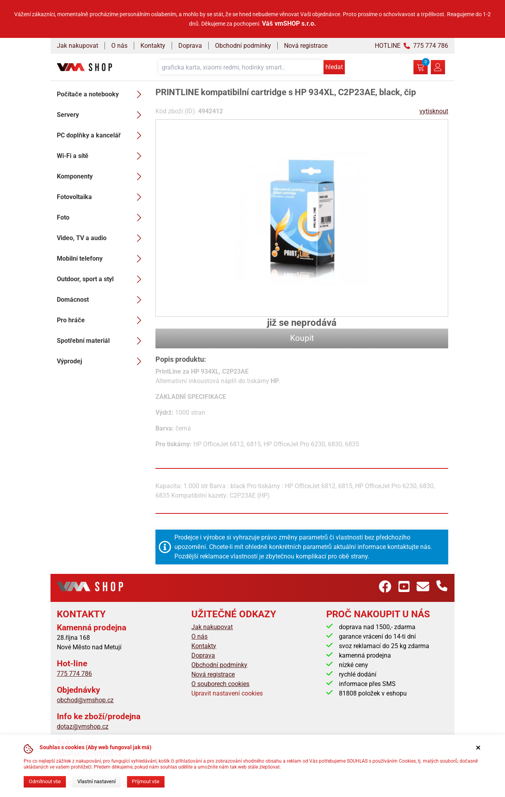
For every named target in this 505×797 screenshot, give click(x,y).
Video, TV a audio (101, 238)
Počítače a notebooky (101, 94)
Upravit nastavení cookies (227, 693)
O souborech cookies (220, 684)
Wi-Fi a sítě (101, 156)
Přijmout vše (145, 781)
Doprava (190, 45)
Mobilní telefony (101, 259)
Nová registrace (305, 45)
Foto (101, 218)
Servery (101, 115)
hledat (334, 67)
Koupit (302, 338)
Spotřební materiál (101, 341)
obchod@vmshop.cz (85, 700)
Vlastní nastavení (96, 781)
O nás (119, 45)
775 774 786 (74, 673)
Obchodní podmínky (243, 45)
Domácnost (101, 300)
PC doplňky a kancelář (101, 135)
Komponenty (101, 176)
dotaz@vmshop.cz (82, 726)
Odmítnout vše (45, 781)
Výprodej (101, 361)
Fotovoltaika (101, 197)
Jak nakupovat (77, 45)
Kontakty (152, 45)
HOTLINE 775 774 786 (411, 45)
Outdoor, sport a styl (101, 279)
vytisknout (433, 111)
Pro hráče (101, 320)
